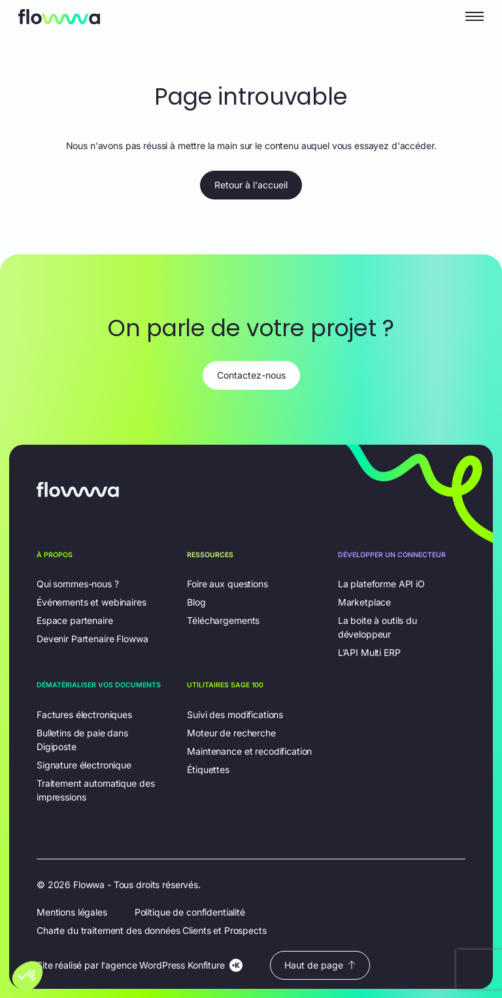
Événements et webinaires (91, 602)
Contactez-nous (251, 375)
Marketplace (364, 602)
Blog (196, 602)
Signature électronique (84, 764)
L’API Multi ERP (369, 652)
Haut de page (320, 965)
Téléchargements (223, 620)
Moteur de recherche (231, 732)
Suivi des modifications (235, 714)
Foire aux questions (227, 583)
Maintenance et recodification (249, 751)
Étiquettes (208, 769)
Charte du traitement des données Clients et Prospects (152, 930)
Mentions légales (72, 912)
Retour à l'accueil (251, 184)
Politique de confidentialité (190, 912)
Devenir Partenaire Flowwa (92, 638)
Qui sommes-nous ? (78, 583)
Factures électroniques (84, 714)
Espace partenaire (75, 620)
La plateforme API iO (381, 583)
